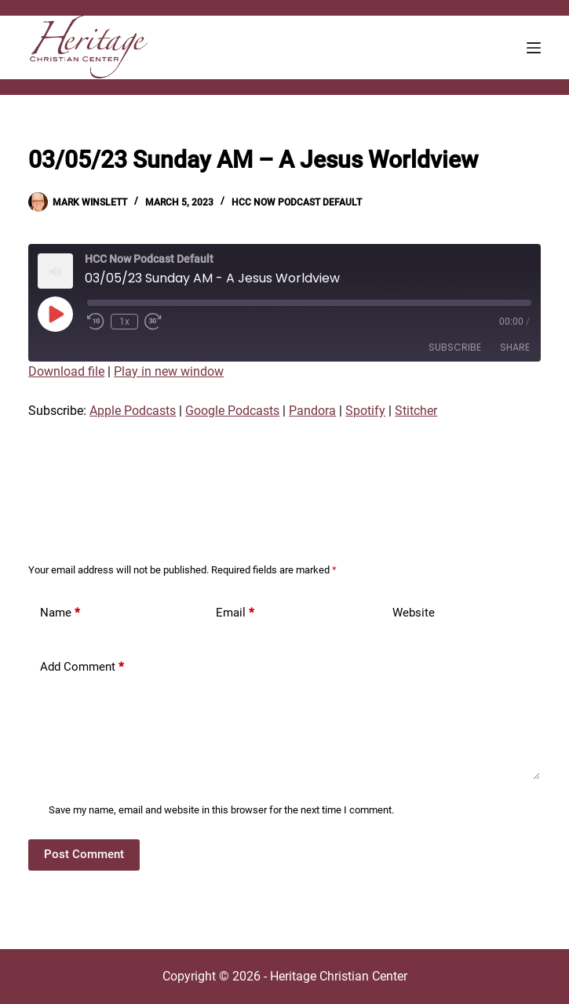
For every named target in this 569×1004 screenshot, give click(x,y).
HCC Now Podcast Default (297, 202)
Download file (66, 371)
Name (60, 613)
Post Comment (84, 854)
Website (413, 613)
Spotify (365, 410)
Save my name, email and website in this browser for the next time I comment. (221, 810)
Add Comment (82, 667)
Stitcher (416, 410)
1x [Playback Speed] (124, 321)
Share (515, 347)
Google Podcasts (232, 410)
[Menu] (534, 48)
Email (235, 613)
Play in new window (169, 371)
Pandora (312, 410)
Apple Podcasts (132, 410)
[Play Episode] (55, 313)
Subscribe (455, 347)
